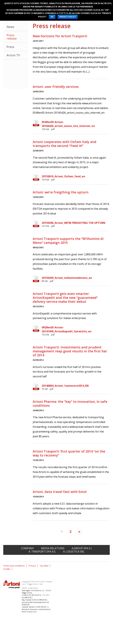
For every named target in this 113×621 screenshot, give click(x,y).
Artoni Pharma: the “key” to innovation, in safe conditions (70, 403)
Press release (12, 36)
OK (52, 17)
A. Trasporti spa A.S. (42, 551)
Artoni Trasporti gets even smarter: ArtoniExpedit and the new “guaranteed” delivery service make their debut (65, 297)
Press (10, 47)
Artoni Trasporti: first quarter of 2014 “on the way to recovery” (69, 453)
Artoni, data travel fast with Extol (60, 491)
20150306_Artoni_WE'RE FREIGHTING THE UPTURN (76, 224)
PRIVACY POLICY (67, 17)
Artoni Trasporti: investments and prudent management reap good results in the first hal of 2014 (70, 351)
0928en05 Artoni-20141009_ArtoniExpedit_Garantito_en (76, 331)
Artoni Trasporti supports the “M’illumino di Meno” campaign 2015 (68, 240)
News (10, 27)
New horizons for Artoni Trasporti (60, 36)
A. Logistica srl (74, 551)
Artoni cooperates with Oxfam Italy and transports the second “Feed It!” (64, 144)
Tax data (44, 565)
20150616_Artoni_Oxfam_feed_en (76, 178)
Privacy (32, 565)
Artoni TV (13, 55)
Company (27, 548)
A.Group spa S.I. (82, 548)
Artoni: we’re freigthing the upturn (60, 192)
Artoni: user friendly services (56, 86)
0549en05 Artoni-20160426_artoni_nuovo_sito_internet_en (76, 125)
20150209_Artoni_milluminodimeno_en (76, 279)
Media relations (52, 548)
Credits (6, 568)
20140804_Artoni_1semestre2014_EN (76, 387)
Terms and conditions (14, 565)
